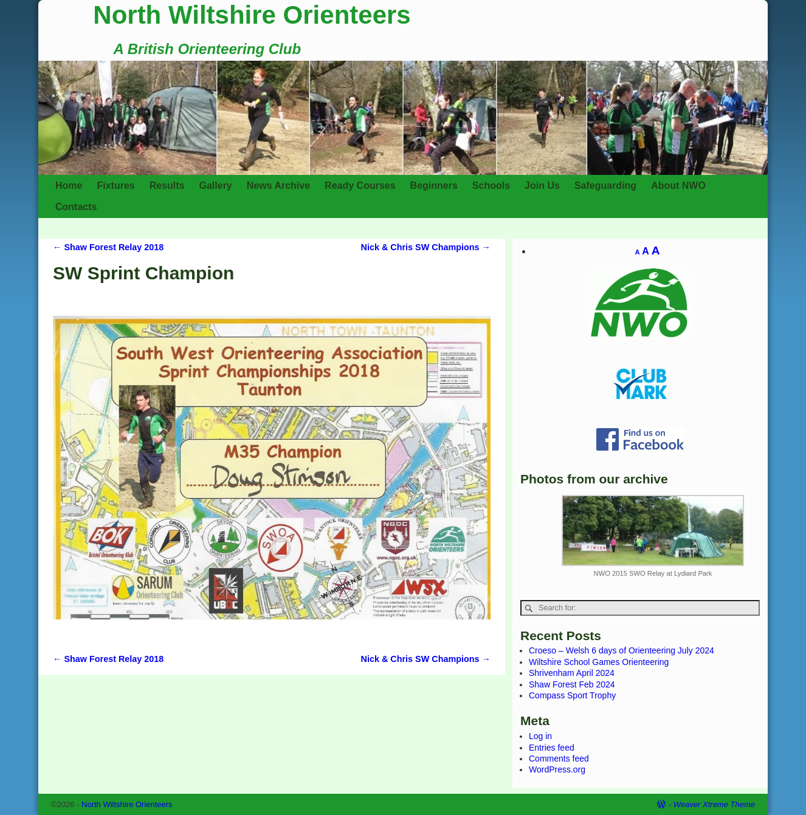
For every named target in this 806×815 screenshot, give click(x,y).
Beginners (434, 185)
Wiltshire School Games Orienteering (599, 662)
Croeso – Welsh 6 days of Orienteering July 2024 (621, 650)
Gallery (215, 185)
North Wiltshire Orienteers (251, 15)
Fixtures (115, 185)
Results (167, 185)
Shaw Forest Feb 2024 (572, 684)
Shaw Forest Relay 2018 (108, 247)
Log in (540, 736)
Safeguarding (605, 185)
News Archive (278, 185)
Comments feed (559, 758)
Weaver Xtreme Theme (714, 804)
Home (68, 185)
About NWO (678, 185)
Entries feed (551, 747)
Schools (491, 185)
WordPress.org (557, 769)
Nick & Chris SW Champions (426, 247)
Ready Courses (360, 185)
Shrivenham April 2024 (572, 673)
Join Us (542, 185)
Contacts (76, 207)
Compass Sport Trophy (572, 695)
